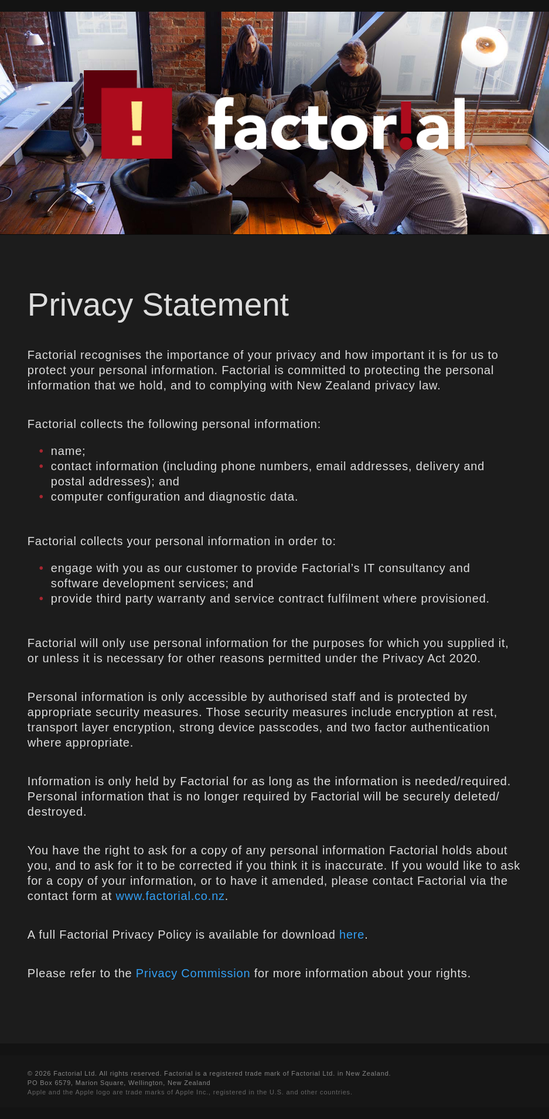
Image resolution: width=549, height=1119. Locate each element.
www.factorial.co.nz (169, 895)
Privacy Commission (193, 973)
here (351, 934)
